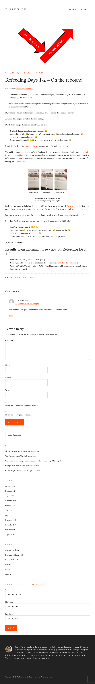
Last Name (9, 614)
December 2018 (10, 520)
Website (8, 390)
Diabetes (30, 277)
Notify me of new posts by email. (18, 415)
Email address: (10, 590)
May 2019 (8, 515)
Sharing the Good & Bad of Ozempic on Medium (22, 451)
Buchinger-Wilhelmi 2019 (14, 555)
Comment (9, 340)
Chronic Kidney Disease (13, 560)
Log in (50, 677)
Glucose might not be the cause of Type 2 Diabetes (22, 470)
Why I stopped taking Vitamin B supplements (20, 456)
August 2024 (9, 496)
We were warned (73, 206)
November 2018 (10, 525)
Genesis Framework (34, 677)
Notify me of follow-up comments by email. (22, 406)
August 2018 (9, 534)
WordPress (44, 677)
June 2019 (8, 510)
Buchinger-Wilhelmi (20, 277)
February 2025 (10, 486)
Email (8, 378)
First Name (9, 602)
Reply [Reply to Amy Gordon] (11, 316)
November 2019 (10, 501)
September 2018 (10, 530)
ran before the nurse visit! (67, 263)
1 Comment (40, 73)
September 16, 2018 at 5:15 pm (27, 304)
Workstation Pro (22, 677)
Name (8, 365)
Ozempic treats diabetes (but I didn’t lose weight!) (22, 466)
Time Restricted (16, 9)
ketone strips (22, 161)
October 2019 (10, 505)
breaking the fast (32, 146)
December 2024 (10, 491)
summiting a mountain (25, 89)
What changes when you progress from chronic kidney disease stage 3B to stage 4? (33, 461)
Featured (8, 574)
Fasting (36, 277)
